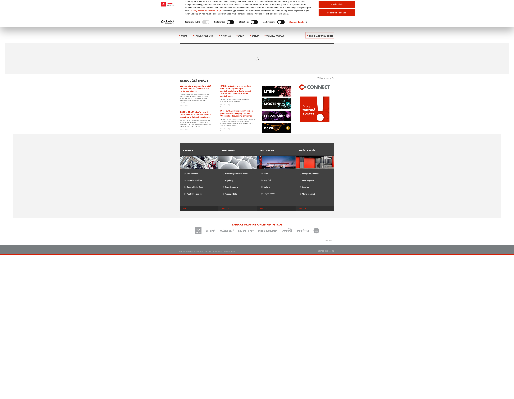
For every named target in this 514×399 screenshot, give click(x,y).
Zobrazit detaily (297, 121)
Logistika (305, 187)
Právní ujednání (205, 251)
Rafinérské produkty (194, 180)
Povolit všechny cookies (336, 94)
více (184, 209)
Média (241, 35)
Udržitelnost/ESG (275, 35)
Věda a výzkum (308, 180)
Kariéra (255, 35)
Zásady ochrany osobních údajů (205, 109)
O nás (184, 35)
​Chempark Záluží (308, 194)
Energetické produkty (310, 173)
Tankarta (267, 187)
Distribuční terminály (194, 194)
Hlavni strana (184, 251)
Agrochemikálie (231, 194)
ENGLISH (258, 7)
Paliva (266, 173)
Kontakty (251, 7)
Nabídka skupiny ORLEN (321, 36)
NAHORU (329, 241)
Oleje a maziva (269, 193)
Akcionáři (226, 35)
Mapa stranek (194, 251)
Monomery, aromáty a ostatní (236, 173)
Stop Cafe (267, 180)
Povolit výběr (337, 103)
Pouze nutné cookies (336, 111)
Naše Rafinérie (192, 173)
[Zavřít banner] (359, 92)
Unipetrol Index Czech (194, 187)
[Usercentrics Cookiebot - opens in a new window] (168, 121)
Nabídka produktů (204, 35)
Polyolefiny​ (229, 180)
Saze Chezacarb (231, 187)
